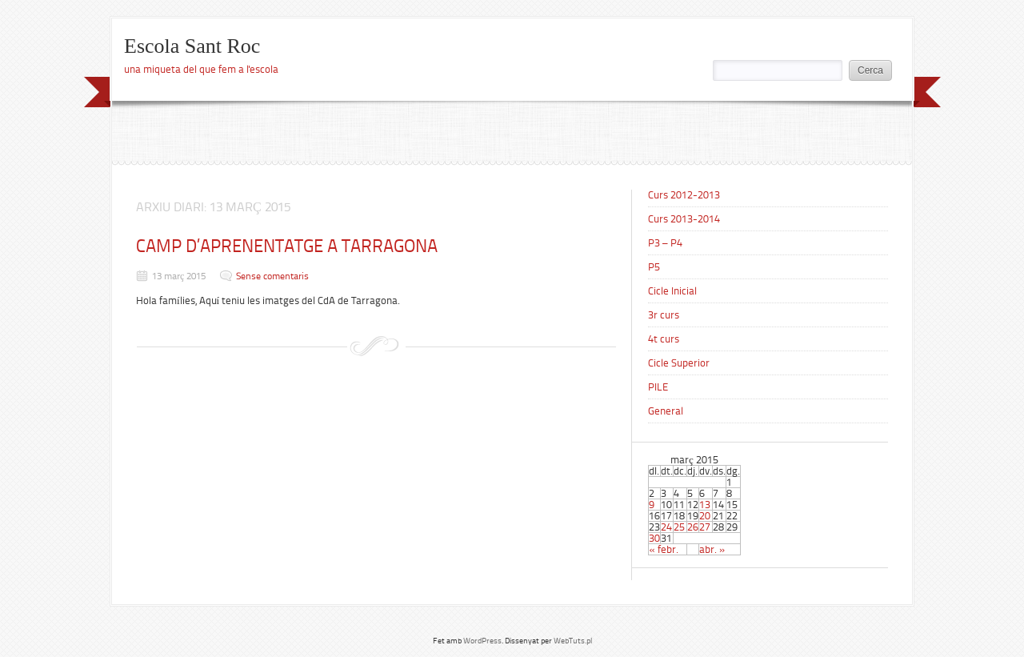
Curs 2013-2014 (684, 219)
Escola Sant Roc (192, 46)
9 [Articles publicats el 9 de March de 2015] (651, 505)
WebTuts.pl (573, 640)
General (665, 411)
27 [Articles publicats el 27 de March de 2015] (704, 527)
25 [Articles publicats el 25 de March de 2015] (679, 527)
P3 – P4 (665, 243)
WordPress (482, 640)
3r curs (663, 315)
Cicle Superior (679, 363)
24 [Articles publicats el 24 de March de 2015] (666, 527)
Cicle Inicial (672, 291)
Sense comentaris (272, 276)
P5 (654, 267)
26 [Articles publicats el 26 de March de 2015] (692, 527)
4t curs (663, 339)
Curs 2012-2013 (684, 195)
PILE (658, 387)
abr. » (712, 549)
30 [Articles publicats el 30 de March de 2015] (654, 538)
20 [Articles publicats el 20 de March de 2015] (704, 516)
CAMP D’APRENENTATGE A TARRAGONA (287, 246)
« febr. (663, 549)
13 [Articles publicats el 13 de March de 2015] (704, 505)
